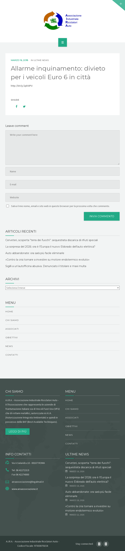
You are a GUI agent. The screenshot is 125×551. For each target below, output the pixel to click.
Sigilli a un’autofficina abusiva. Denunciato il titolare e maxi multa (45, 266)
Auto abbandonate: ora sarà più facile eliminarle (34, 253)
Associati (12, 328)
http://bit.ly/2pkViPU (21, 85)
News (9, 346)
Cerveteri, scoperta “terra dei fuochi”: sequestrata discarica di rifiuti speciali (51, 240)
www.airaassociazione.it (25, 489)
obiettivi (11, 337)
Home (9, 311)
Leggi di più (17, 431)
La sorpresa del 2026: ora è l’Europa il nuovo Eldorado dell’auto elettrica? (50, 246)
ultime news (41, 60)
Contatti (11, 354)
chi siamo (12, 320)
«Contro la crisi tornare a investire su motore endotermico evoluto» (47, 259)
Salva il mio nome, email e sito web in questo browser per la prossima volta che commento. (60, 206)
